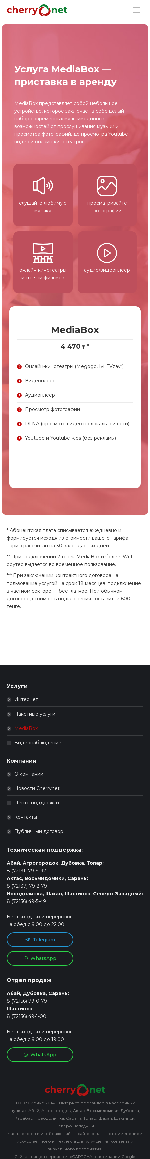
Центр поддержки (36, 803)
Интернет (26, 699)
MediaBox (26, 728)
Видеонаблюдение (37, 743)
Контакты (25, 817)
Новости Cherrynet (37, 788)
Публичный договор (38, 831)
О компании (28, 774)
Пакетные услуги (34, 714)
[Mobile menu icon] (136, 10)
